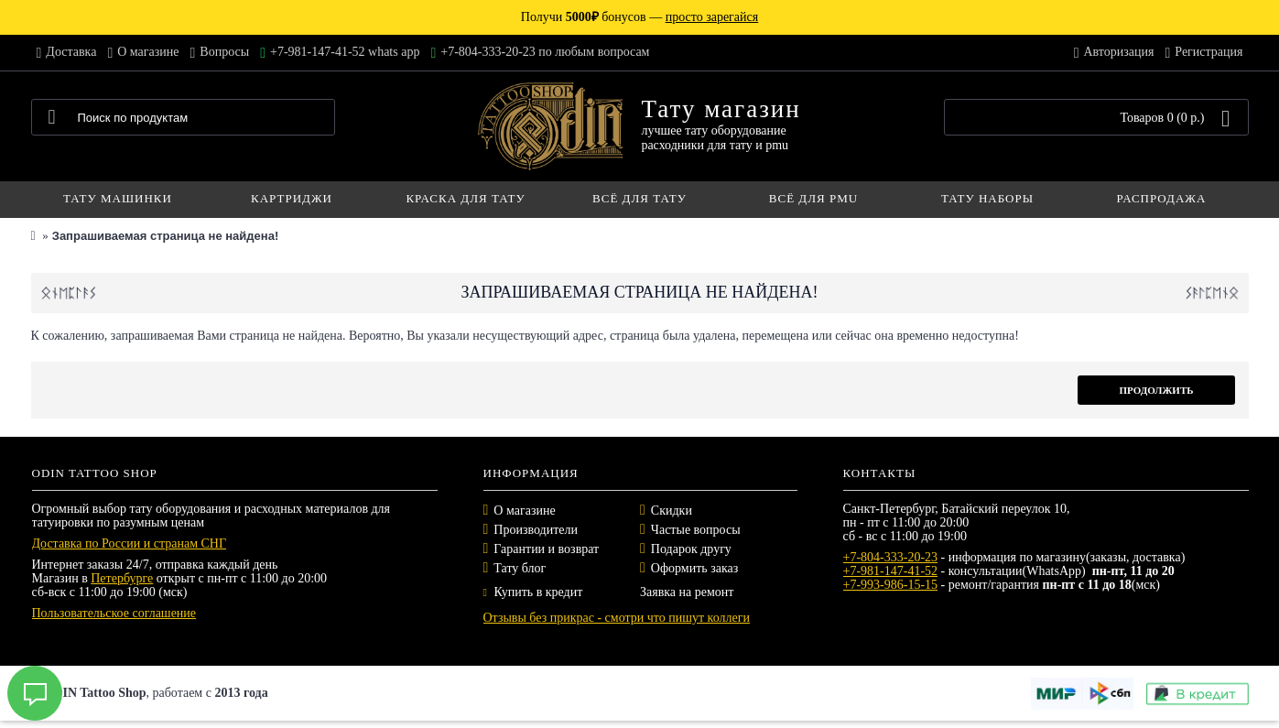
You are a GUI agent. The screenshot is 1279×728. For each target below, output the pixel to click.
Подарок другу (691, 549)
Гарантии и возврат (546, 549)
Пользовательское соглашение (114, 613)
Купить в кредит (533, 592)
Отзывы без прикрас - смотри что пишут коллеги (616, 618)
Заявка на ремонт (686, 592)
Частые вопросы (696, 530)
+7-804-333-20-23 (890, 557)
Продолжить (1156, 390)
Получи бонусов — (639, 17)
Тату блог (519, 568)
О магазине (524, 510)
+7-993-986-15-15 (890, 585)
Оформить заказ (694, 568)
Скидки (671, 510)
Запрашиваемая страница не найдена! (165, 236)
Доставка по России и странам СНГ (129, 543)
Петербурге (122, 578)
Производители (535, 530)
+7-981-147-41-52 (890, 571)
